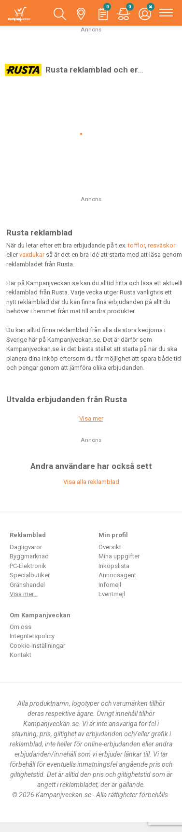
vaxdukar (31, 254)
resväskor (161, 245)
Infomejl (109, 584)
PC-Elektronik (28, 565)
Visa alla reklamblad (91, 481)
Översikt (109, 547)
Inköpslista (113, 565)
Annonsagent (117, 575)
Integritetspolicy (32, 636)
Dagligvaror (26, 547)
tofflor (136, 245)
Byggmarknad (29, 556)
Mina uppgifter (119, 556)
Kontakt (20, 654)
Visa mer (91, 418)
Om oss (20, 626)
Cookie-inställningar (37, 645)
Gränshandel (27, 584)
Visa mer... (24, 594)
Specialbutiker (30, 575)
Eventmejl (111, 594)
